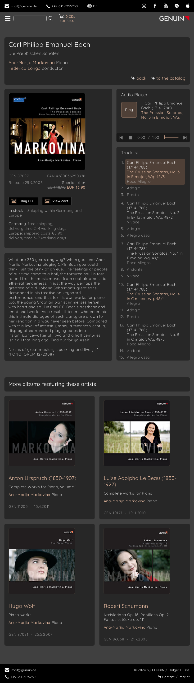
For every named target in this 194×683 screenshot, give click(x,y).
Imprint (174, 677)
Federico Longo (36, 68)
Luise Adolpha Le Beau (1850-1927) (140, 481)
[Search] (30, 18)
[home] (7, 18)
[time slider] (171, 137)
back (139, 78)
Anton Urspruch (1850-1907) (42, 478)
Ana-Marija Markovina (38, 62)
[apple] (187, 5)
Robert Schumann (126, 606)
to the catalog (168, 78)
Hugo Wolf (22, 606)
